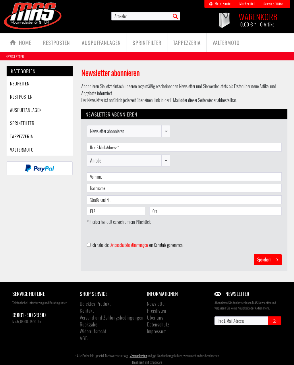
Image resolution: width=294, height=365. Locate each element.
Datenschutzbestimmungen (129, 245)
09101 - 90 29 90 (29, 315)
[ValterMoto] (226, 42)
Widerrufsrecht (93, 331)
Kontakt (87, 310)
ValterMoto (22, 149)
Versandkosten (138, 355)
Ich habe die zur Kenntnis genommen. (137, 245)
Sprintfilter (22, 123)
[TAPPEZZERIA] (186, 42)
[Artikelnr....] (145, 16)
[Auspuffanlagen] (101, 42)
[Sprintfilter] (147, 42)
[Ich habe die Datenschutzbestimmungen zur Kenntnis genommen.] (89, 245)
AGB (84, 338)
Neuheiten (20, 83)
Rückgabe (88, 324)
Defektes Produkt (95, 303)
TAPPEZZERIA (21, 136)
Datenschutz (158, 324)
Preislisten (156, 310)
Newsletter (156, 303)
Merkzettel (247, 3)
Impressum (157, 331)
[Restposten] (56, 42)
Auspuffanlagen (26, 110)
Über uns (155, 317)
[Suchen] (175, 16)
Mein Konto (220, 3)
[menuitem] (220, 3)
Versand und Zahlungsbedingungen (112, 317)
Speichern (267, 259)
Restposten (21, 96)
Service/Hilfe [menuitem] (273, 3)
